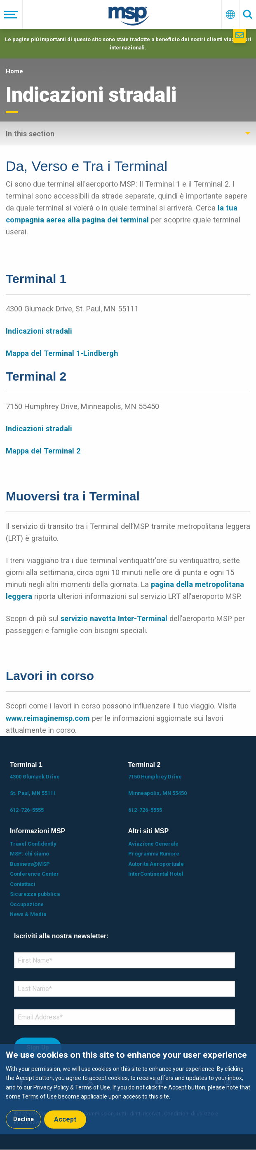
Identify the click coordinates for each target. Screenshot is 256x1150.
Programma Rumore (153, 854)
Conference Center (34, 874)
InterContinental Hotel (155, 874)
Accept (65, 1119)
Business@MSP (30, 864)
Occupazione (27, 904)
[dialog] (128, 1089)
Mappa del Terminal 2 (43, 450)
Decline (23, 1119)
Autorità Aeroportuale (156, 864)
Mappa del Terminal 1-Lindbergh (62, 353)
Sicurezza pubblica (35, 894)
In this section (30, 133)
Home (14, 71)
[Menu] (11, 14)
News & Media (28, 914)
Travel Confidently (33, 844)
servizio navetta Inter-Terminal (114, 618)
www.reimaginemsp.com (48, 718)
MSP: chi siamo (29, 854)
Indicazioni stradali (39, 331)
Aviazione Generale (153, 844)
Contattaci (22, 884)
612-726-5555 (27, 810)
